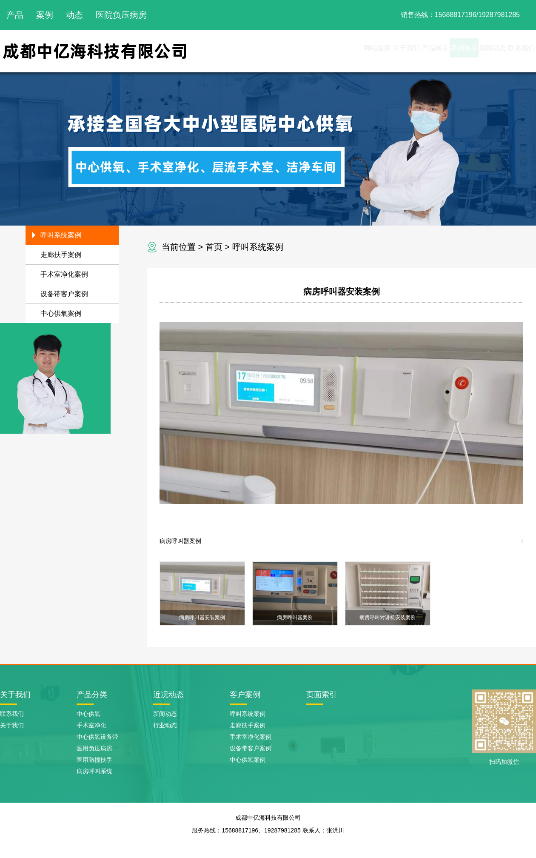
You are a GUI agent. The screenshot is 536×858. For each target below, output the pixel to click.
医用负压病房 (94, 748)
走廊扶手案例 (60, 254)
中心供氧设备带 (97, 736)
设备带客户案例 (64, 293)
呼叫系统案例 (257, 247)
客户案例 (245, 694)
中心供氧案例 (60, 313)
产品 (14, 15)
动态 (74, 15)
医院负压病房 (121, 15)
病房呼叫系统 (94, 771)
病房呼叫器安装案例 (341, 291)
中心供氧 (88, 713)
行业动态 (165, 725)
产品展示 (375, 51)
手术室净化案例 (64, 274)
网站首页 (283, 51)
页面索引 (321, 694)
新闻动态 (467, 51)
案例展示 (421, 51)
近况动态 (168, 694)
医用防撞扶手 (94, 759)
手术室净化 (91, 725)
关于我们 (329, 51)
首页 (213, 247)
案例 (44, 15)
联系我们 (513, 51)
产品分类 (92, 694)
